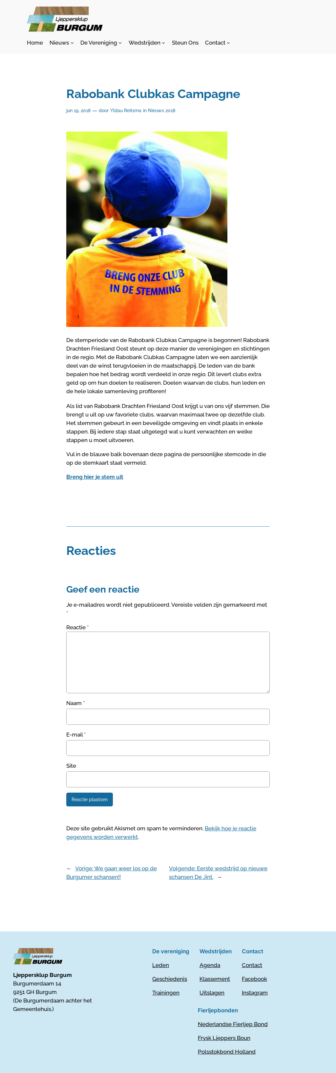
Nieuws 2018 (161, 110)
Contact (252, 965)
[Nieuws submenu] (62, 42)
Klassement (215, 979)
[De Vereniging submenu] (101, 42)
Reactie (77, 627)
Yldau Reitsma (125, 110)
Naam (75, 703)
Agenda (210, 965)
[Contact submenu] (217, 42)
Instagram (255, 992)
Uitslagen (212, 992)
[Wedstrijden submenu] (147, 42)
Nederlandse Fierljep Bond (233, 1024)
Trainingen (165, 992)
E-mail (76, 734)
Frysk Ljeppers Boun (224, 1038)
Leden (160, 965)
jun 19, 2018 (78, 110)
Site (71, 765)
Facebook (254, 979)
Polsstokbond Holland (227, 1051)
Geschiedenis (169, 979)
